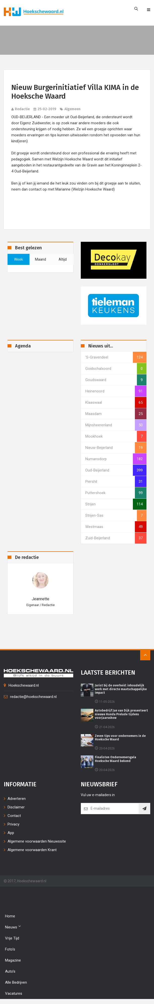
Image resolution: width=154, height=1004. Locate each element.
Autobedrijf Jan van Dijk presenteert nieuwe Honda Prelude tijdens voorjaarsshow (121, 714)
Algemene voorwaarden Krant (32, 850)
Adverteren (17, 798)
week (18, 259)
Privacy (13, 824)
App (11, 833)
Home (10, 916)
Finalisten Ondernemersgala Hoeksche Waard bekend (115, 758)
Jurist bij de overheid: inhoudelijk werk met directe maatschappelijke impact (121, 689)
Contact (14, 815)
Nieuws (13, 926)
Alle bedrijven (16, 982)
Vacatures (13, 993)
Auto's (10, 971)
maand (40, 259)
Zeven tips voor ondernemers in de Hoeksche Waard (120, 737)
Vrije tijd (12, 938)
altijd (63, 259)
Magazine (13, 960)
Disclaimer (16, 807)
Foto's (10, 949)
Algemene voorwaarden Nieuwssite (37, 841)
